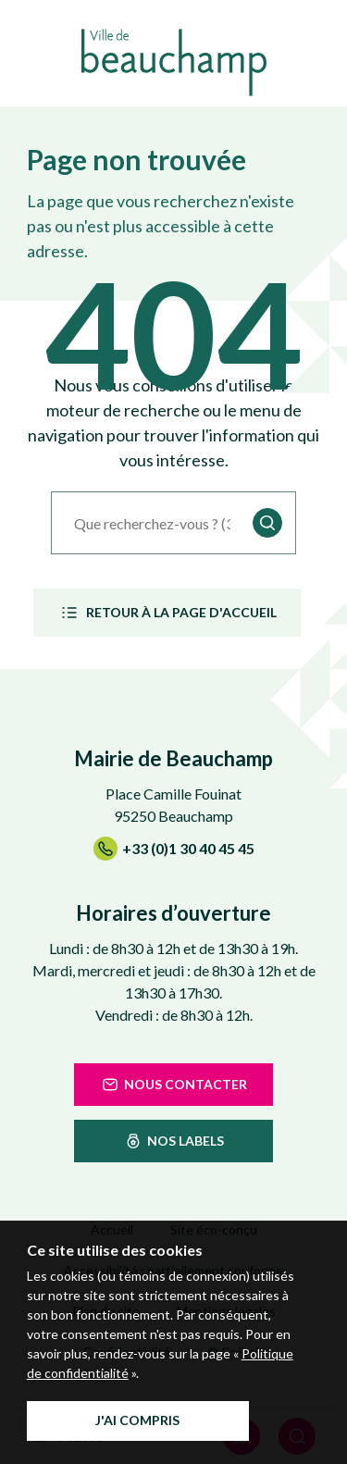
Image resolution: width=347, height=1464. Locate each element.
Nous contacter (174, 1084)
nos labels (174, 1141)
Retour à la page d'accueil (167, 613)
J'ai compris (137, 1420)
